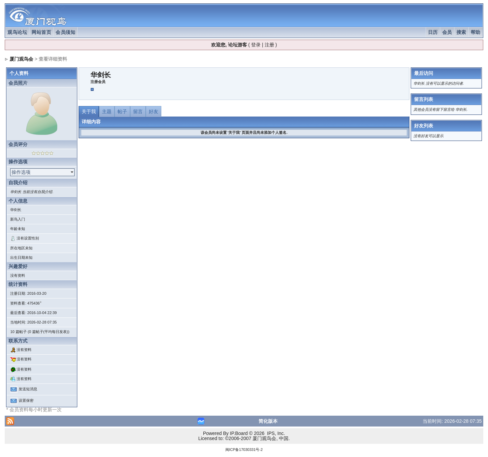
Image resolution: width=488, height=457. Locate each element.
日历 (433, 32)
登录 (256, 44)
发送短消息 (28, 389)
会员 (447, 32)
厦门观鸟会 (21, 59)
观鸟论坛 (17, 32)
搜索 (461, 32)
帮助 (476, 32)
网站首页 (41, 32)
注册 (269, 44)
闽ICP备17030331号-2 (244, 450)
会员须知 (65, 32)
